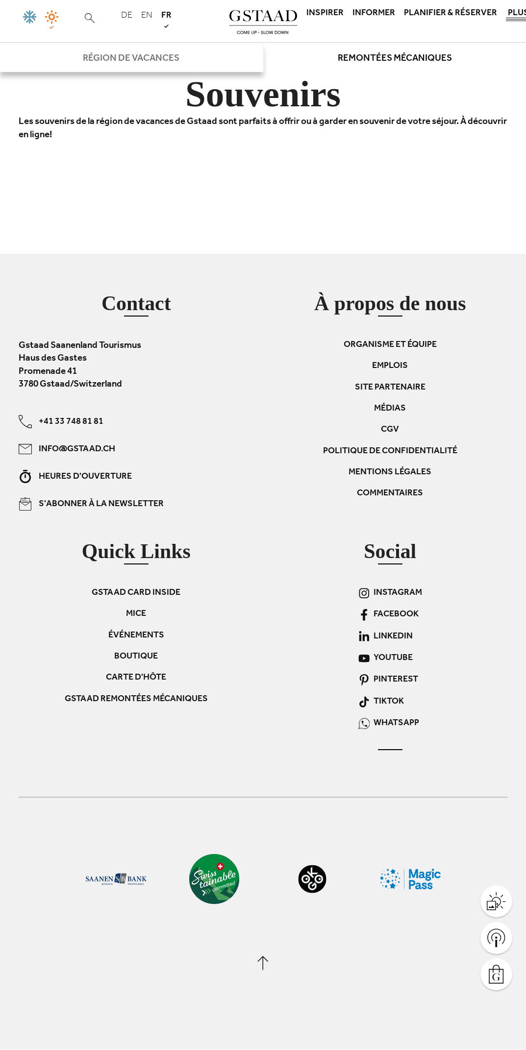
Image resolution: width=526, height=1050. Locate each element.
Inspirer (325, 13)
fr (166, 19)
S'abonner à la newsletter (91, 504)
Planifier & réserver (450, 13)
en (146, 16)
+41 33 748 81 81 (61, 421)
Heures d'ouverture (75, 476)
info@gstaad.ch (67, 449)
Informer (373, 13)
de (126, 16)
